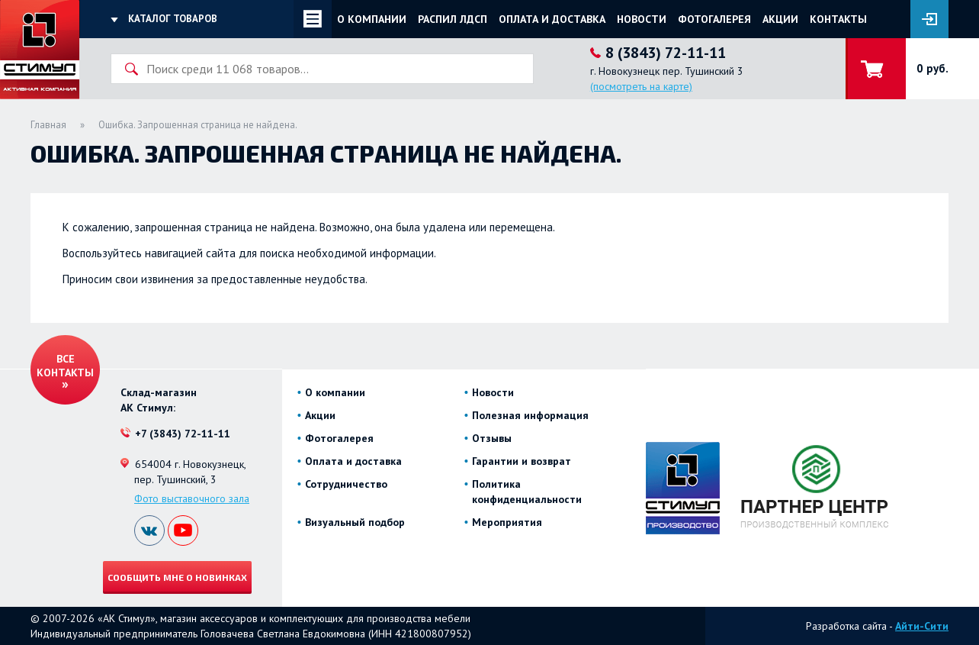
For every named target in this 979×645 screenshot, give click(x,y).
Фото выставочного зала (191, 498)
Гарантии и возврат (521, 461)
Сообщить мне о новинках (177, 577)
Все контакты (65, 365)
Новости (641, 19)
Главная (48, 124)
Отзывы (492, 438)
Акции (780, 19)
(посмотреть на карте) (641, 86)
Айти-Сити (922, 626)
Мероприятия (507, 522)
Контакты (838, 19)
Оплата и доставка (552, 19)
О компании (371, 19)
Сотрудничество (346, 484)
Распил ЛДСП (452, 19)
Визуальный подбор (355, 522)
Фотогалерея (714, 19)
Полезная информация (530, 415)
